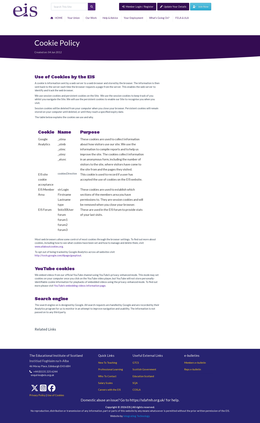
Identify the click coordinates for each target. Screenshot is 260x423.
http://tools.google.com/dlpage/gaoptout (58, 255)
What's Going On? (159, 17)
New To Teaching (107, 362)
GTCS (136, 362)
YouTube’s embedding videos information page (80, 285)
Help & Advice (110, 17)
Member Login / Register (138, 6)
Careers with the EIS (109, 389)
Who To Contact (107, 376)
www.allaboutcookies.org (49, 246)
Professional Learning (110, 369)
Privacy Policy (37, 395)
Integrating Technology (136, 415)
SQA (135, 382)
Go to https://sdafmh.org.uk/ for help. (149, 400)
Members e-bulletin (195, 362)
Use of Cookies (55, 395)
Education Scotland (143, 376)
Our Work (92, 17)
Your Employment (134, 17)
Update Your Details (173, 6)
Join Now (200, 6)
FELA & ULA (182, 17)
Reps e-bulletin (192, 369)
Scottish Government (144, 369)
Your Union (74, 17)
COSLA (137, 389)
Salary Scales (105, 382)
